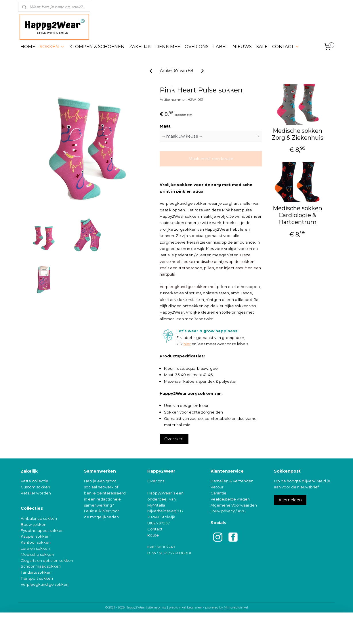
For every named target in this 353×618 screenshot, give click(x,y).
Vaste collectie (34, 481)
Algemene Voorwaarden (234, 505)
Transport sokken (37, 578)
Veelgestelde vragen (230, 499)
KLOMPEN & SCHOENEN (97, 46)
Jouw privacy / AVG (228, 511)
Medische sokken (37, 554)
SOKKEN (52, 46)
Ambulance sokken (39, 518)
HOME (27, 46)
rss (164, 607)
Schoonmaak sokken (41, 566)
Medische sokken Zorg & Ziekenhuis (297, 134)
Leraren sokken (35, 548)
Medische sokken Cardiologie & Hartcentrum (297, 215)
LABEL (220, 46)
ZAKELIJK (140, 46)
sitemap (154, 607)
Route (153, 535)
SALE (262, 46)
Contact (155, 529)
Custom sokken (35, 487)
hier (187, 344)
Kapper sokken (35, 536)
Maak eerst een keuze (210, 158)
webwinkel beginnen (185, 607)
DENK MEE (167, 46)
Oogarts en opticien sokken (47, 560)
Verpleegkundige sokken (44, 584)
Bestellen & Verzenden (232, 481)
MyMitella (156, 505)
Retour (217, 487)
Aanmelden (290, 500)
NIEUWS (242, 46)
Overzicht (174, 438)
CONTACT (285, 46)
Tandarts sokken (36, 572)
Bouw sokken (33, 524)
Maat (165, 126)
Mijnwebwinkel (236, 607)
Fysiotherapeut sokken (42, 530)
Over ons (155, 481)
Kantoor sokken (36, 542)
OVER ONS (197, 46)
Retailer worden (36, 493)
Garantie (218, 493)
